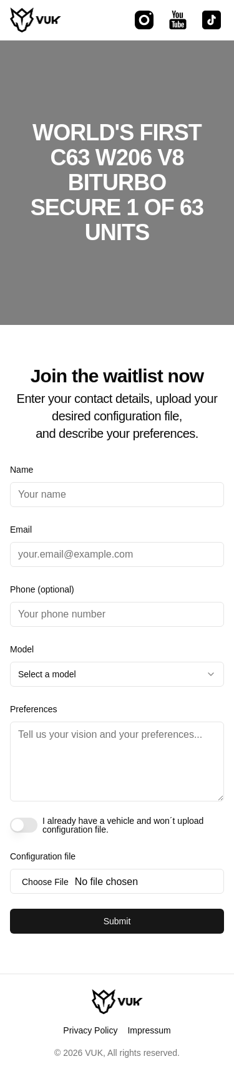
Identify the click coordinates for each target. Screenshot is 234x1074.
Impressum (148, 1030)
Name (21, 470)
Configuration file (43, 856)
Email (21, 530)
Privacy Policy (90, 1030)
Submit (117, 921)
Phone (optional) (42, 589)
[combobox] (117, 674)
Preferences (33, 709)
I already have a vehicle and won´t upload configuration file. (122, 825)
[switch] (23, 825)
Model (22, 649)
